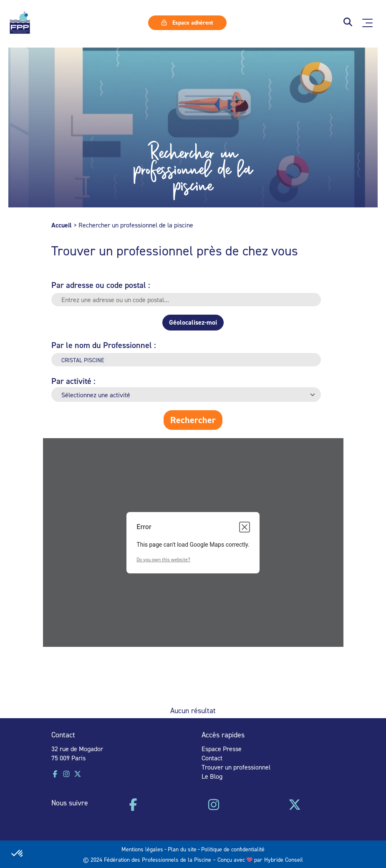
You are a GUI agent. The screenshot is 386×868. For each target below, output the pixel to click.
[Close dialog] (245, 527)
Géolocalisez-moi (193, 322)
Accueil (61, 225)
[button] (347, 23)
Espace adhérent (187, 22)
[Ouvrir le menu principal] (367, 23)
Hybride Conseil (283, 859)
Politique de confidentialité (233, 849)
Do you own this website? (163, 559)
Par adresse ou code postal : (100, 285)
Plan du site (182, 849)
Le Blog (212, 776)
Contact (212, 758)
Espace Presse (222, 748)
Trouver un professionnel (236, 767)
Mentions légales (142, 849)
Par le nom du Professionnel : (103, 345)
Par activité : (73, 381)
